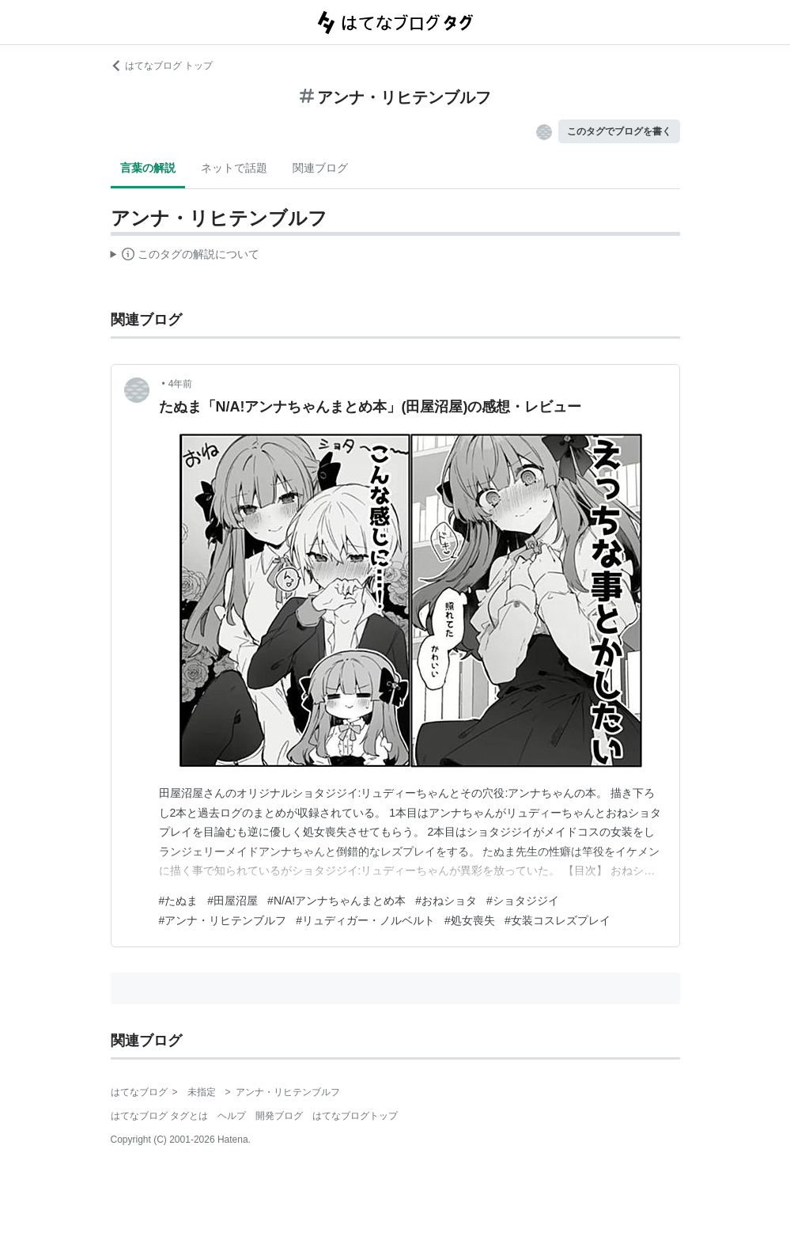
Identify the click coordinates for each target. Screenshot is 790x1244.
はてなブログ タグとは (159, 1115)
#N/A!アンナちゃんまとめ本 (336, 900)
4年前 (180, 383)
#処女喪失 (469, 920)
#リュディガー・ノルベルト (365, 920)
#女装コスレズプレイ (557, 920)
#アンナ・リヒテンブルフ (223, 920)
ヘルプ (231, 1115)
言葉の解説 (148, 167)
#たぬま (178, 900)
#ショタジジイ (522, 900)
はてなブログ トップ (162, 65)
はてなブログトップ (355, 1115)
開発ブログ (279, 1115)
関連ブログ (320, 167)
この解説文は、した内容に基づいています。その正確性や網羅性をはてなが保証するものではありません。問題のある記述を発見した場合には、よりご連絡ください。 (185, 256)
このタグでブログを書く (619, 131)
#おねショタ (446, 900)
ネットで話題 (234, 167)
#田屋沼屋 (232, 900)
